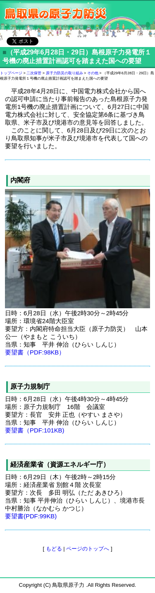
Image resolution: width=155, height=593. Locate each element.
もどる (54, 549)
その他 (92, 73)
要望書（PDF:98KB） (35, 352)
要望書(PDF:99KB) (31, 516)
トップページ (11, 73)
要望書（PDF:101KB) (34, 430)
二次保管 (33, 73)
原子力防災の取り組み (64, 73)
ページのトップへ (87, 549)
